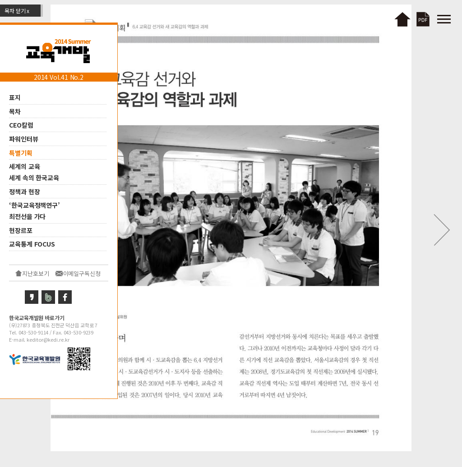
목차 (15, 110)
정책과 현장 (24, 191)
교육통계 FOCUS (32, 243)
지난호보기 (35, 273)
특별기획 (20, 152)
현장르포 (20, 229)
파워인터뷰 (23, 138)
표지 (15, 97)
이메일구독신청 (82, 273)
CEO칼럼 (21, 124)
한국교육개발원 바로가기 (37, 317)
